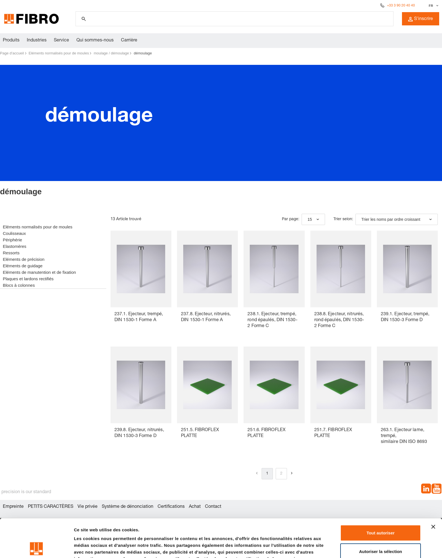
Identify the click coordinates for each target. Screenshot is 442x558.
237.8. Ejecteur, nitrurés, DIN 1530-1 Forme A (206, 317)
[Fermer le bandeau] (433, 488)
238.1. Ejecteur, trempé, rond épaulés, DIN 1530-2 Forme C (272, 320)
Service (61, 40)
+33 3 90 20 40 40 (401, 5)
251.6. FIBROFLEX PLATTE (266, 433)
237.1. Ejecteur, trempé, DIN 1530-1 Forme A (138, 317)
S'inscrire (420, 19)
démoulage (143, 53)
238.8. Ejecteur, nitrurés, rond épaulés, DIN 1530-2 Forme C (339, 320)
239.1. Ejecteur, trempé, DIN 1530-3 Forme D (405, 317)
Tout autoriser (380, 494)
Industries (37, 40)
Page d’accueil (12, 53)
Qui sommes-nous (95, 40)
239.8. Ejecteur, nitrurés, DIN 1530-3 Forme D (139, 433)
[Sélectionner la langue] (433, 5)
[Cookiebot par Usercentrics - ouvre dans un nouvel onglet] (36, 547)
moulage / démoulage (111, 53)
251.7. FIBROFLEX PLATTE (333, 433)
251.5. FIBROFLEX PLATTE (200, 433)
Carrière (129, 40)
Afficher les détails (93, 546)
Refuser (380, 531)
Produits (11, 40)
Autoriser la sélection (380, 512)
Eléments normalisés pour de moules (59, 53)
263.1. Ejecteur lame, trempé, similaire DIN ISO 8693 (404, 436)
